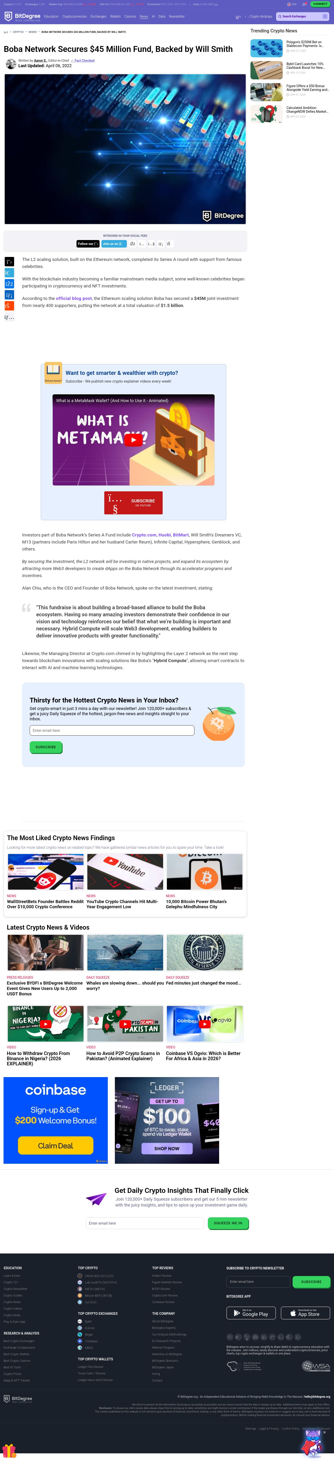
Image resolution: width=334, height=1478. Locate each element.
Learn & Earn (12, 1275)
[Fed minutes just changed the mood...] (205, 952)
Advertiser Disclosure (316, 1428)
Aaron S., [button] (41, 60)
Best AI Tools (12, 1367)
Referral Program (163, 1347)
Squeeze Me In (228, 1223)
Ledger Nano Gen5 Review (95, 1380)
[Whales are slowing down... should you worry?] (125, 952)
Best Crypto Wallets (16, 1354)
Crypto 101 (11, 1282)
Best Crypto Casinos (17, 1360)
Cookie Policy (290, 1428)
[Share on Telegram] (9, 272)
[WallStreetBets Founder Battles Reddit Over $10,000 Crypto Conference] (46, 872)
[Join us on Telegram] (114, 244)
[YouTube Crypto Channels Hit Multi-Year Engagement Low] (125, 872)
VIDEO (11, 1047)
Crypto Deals (12, 1315)
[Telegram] (238, 1337)
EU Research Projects (166, 1341)
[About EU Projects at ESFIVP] (244, 1364)
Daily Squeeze (98, 977)
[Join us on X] (87, 244)
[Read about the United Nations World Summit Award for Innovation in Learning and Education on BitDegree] (316, 1364)
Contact (157, 1380)
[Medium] (272, 1337)
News (34, 32)
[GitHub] (297, 1337)
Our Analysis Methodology (169, 1334)
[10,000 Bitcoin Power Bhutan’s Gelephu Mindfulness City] (204, 872)
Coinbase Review (163, 1302)
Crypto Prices (12, 1374)
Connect (320, 4)
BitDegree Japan (163, 1367)
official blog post (74, 298)
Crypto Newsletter (15, 1289)
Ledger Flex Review (90, 1367)
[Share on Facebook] (9, 283)
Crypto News (12, 1302)
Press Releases (20, 977)
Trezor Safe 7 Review (91, 1373)
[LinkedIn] (263, 1337)
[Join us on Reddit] (170, 244)
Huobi (164, 535)
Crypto (20, 32)
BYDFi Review (161, 1289)
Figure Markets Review (167, 1282)
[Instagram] (280, 1337)
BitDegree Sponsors (165, 1360)
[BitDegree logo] (18, 1398)
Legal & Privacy (269, 1428)
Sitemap (250, 1428)
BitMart (181, 535)
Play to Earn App (14, 1321)
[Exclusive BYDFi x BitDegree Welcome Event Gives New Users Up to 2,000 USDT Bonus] (46, 952)
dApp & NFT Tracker (17, 1380)
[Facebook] (255, 1337)
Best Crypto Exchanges (19, 1341)
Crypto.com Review (165, 1295)
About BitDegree (162, 1321)
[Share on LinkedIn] (9, 294)
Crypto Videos (13, 1308)
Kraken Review (162, 1275)
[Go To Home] (7, 32)
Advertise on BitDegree (167, 1354)
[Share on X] (9, 261)
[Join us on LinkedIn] (161, 244)
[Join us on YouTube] (151, 244)
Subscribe (46, 747)
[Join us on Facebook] (132, 244)
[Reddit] (289, 1337)
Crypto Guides (13, 1295)
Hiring (156, 1374)
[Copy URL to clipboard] (9, 316)
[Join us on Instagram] (142, 244)
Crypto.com (144, 535)
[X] (229, 1337)
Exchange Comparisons (19, 1347)
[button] (204, 4)
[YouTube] (246, 1337)
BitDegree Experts (164, 1328)
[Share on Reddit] (9, 305)
